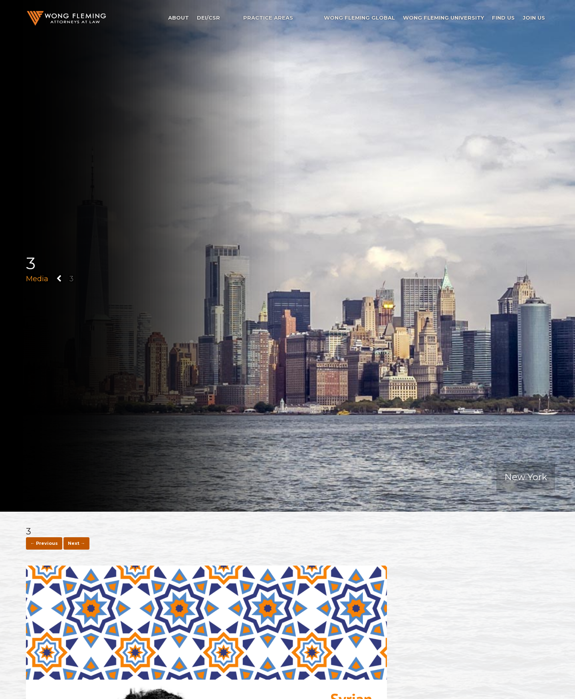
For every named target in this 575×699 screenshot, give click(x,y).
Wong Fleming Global (359, 17)
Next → (76, 543)
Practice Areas (268, 17)
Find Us (503, 17)
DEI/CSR (208, 17)
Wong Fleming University (443, 17)
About (178, 17)
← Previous (44, 543)
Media (37, 278)
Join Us (534, 17)
